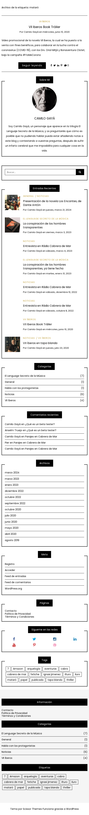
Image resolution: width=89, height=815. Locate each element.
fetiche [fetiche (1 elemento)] (34, 674)
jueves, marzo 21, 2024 (58, 209)
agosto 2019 (12, 540)
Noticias (43, 196)
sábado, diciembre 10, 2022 (61, 292)
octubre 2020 (13, 509)
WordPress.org (13, 588)
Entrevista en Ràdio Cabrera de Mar (47, 246)
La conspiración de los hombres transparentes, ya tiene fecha (44, 266)
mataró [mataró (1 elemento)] (11, 680)
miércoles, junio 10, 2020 (56, 32)
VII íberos (44, 21)
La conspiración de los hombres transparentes (44, 225)
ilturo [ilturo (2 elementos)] (68, 674)
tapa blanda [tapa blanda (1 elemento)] (55, 680)
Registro (10, 564)
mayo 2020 (12, 528)
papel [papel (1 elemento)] (24, 680)
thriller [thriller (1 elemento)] (70, 680)
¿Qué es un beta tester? (40, 424)
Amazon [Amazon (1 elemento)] (18, 668)
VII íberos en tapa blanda (40, 343)
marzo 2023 (12, 479)
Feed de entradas (15, 576)
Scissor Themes (32, 809)
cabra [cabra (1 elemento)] (64, 668)
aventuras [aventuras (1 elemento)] (50, 668)
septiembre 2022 (15, 503)
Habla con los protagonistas (44, 388)
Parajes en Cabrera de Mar (41, 436)
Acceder (10, 570)
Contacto (11, 611)
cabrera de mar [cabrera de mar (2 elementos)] (16, 674)
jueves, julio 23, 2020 (57, 348)
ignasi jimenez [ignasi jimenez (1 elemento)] (52, 674)
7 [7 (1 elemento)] (8, 668)
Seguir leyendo (32, 65)
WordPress (72, 809)
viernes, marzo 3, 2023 (58, 232)
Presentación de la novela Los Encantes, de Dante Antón (52, 203)
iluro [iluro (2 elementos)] (77, 674)
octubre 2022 (13, 497)
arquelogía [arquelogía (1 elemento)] (33, 668)
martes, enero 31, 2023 (58, 273)
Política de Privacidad (18, 614)
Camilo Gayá (31, 32)
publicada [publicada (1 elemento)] (37, 680)
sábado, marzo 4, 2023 (59, 251)
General (28, 196)
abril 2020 (10, 534)
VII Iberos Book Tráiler (44, 27)
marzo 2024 (12, 472)
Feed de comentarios (18, 582)
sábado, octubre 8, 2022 (60, 310)
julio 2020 (10, 515)
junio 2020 (11, 522)
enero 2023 (11, 485)
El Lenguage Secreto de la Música (46, 218)
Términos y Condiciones (19, 616)
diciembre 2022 (14, 491)
